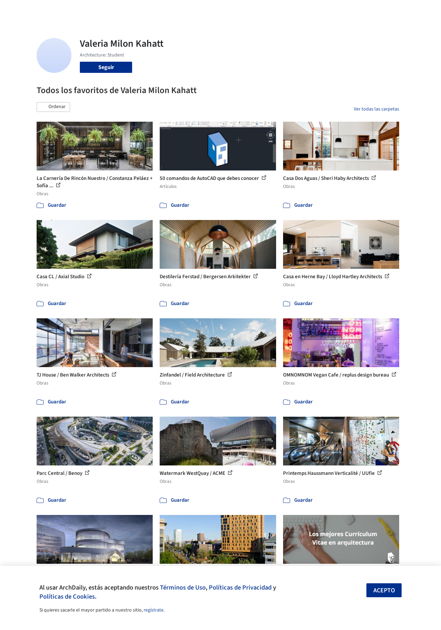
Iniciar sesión (338, 10)
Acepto (384, 590)
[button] (53, 107)
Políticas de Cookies (67, 596)
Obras (181, 10)
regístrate (154, 610)
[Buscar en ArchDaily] (109, 10)
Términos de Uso (183, 587)
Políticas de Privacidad (240, 587)
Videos (300, 10)
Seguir (106, 67)
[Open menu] (419, 9)
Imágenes (204, 10)
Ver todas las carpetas (376, 109)
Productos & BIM (242, 10)
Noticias (277, 10)
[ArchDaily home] (22, 10)
